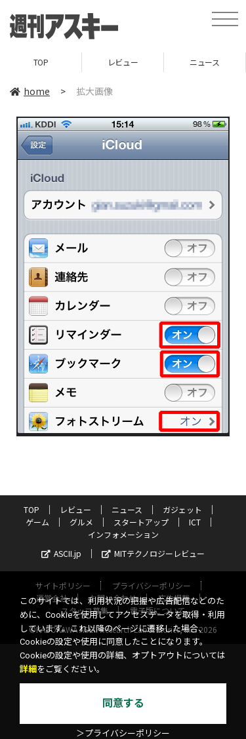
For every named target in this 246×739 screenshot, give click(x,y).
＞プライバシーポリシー (123, 733)
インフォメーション (123, 534)
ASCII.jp (61, 553)
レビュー (123, 61)
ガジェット (182, 509)
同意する (123, 703)
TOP (41, 61)
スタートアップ (141, 521)
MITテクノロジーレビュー (153, 553)
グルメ (81, 521)
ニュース (204, 61)
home (30, 91)
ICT (195, 521)
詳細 (28, 669)
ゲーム (37, 521)
